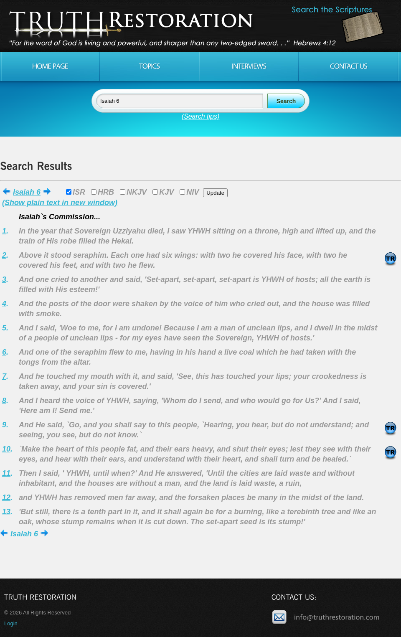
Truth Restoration (199, 26)
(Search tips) (201, 116)
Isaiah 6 (27, 192)
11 (6, 473)
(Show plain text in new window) (59, 202)
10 (6, 449)
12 (6, 497)
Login (11, 623)
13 (6, 512)
